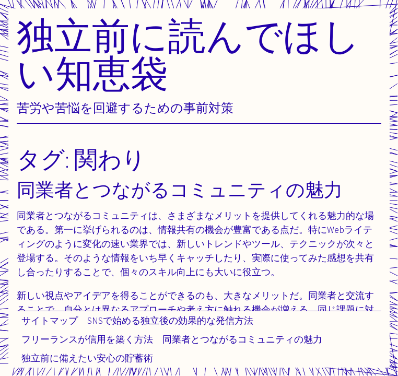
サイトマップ (49, 320)
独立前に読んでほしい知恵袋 (188, 54)
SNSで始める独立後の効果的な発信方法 (170, 320)
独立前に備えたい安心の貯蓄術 (87, 358)
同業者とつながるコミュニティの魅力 (242, 339)
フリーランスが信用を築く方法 (87, 339)
